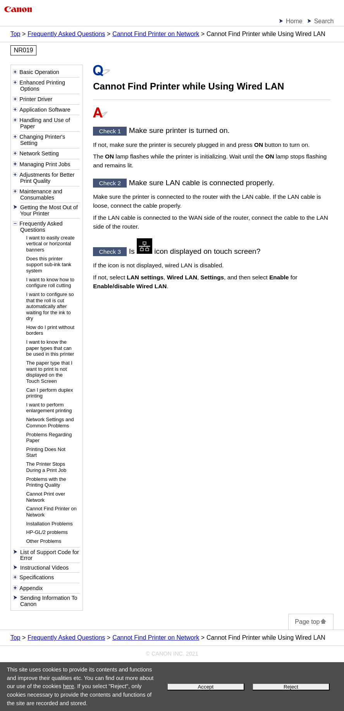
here (68, 686)
